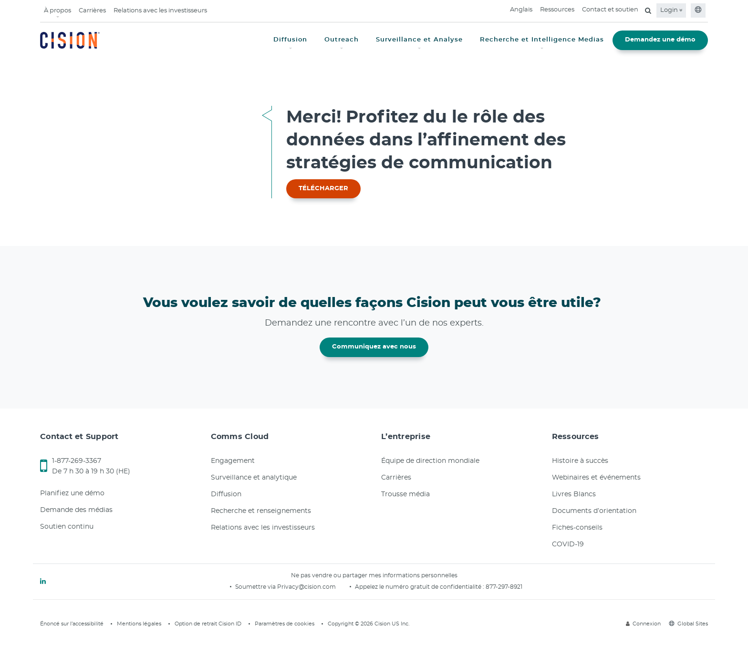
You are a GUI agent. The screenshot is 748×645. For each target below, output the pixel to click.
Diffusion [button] (290, 40)
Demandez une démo (660, 40)
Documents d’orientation (594, 511)
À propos (57, 11)
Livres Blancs (574, 494)
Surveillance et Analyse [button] (419, 40)
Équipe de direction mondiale (430, 461)
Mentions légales (139, 623)
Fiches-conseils (577, 527)
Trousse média (405, 494)
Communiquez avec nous (374, 347)
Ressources (557, 10)
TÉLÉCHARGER (323, 188)
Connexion (643, 623)
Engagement (233, 461)
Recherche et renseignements (261, 511)
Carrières (92, 11)
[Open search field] (648, 10)
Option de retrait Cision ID (208, 623)
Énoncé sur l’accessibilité (72, 623)
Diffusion (226, 494)
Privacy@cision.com (306, 587)
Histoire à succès (580, 461)
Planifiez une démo (72, 493)
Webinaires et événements (596, 477)
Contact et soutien (610, 10)
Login (671, 10)
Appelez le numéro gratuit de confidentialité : (420, 587)
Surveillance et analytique (254, 477)
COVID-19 (568, 544)
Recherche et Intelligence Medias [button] (542, 40)
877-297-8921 (504, 587)
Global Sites (688, 623)
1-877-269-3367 (76, 461)
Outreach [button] (341, 40)
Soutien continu (67, 526)
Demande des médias (76, 510)
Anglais (521, 10)
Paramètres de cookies (284, 623)
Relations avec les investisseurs (160, 11)
